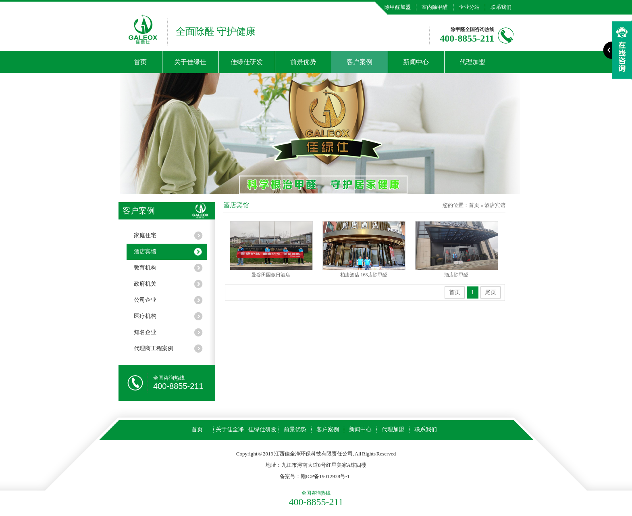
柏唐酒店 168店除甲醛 (363, 275)
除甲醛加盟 (398, 7)
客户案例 (359, 61)
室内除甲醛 (435, 7)
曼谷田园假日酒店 (271, 275)
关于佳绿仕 (190, 61)
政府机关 (145, 284)
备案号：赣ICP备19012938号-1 (315, 476)
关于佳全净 (230, 429)
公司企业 (145, 300)
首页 (140, 61)
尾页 (490, 292)
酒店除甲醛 (456, 275)
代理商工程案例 (153, 348)
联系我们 (501, 7)
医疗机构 (145, 316)
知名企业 (145, 332)
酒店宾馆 (145, 252)
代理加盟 (472, 61)
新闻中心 (416, 61)
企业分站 (469, 7)
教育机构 (145, 268)
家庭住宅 (145, 235)
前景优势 (303, 61)
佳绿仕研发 (247, 61)
